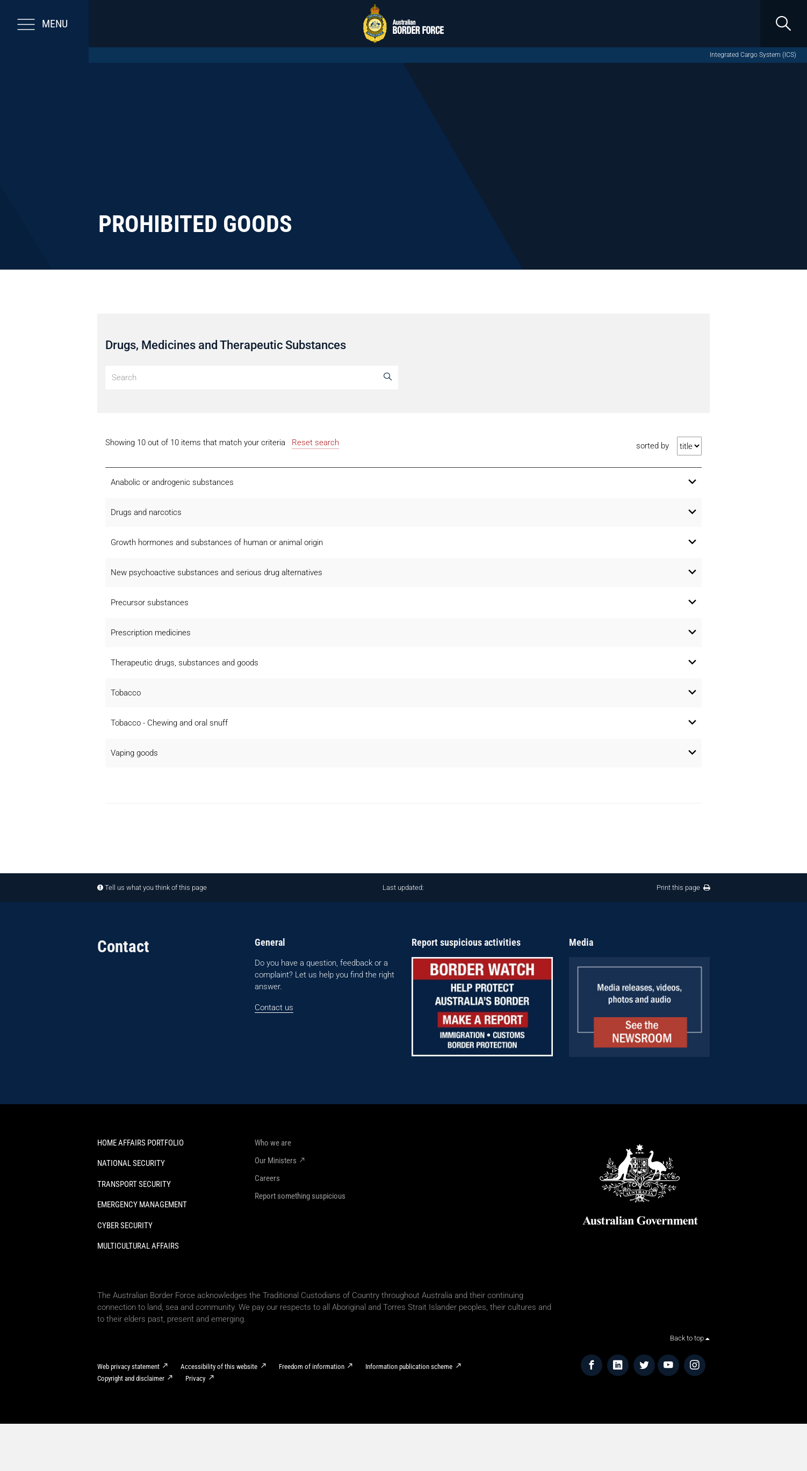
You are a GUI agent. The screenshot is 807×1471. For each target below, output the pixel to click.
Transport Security (134, 1184)
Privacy (195, 1378)
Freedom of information (311, 1367)
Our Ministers (276, 1160)
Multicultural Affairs (138, 1246)
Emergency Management (142, 1204)
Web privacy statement (128, 1367)
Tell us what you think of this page (156, 887)
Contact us (274, 1007)
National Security (131, 1163)
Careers (267, 1178)
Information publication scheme (408, 1367)
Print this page (683, 887)
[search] (783, 23)
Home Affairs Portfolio (140, 1143)
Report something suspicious (300, 1196)
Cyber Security (125, 1225)
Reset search (315, 442)
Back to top (690, 1338)
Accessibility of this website (219, 1367)
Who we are (273, 1143)
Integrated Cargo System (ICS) (753, 55)
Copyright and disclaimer (130, 1378)
